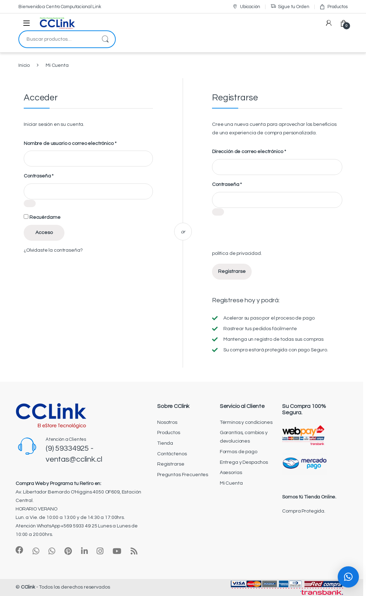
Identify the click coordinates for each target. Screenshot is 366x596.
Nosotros (167, 422)
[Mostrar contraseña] (30, 203)
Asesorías (231, 472)
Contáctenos (172, 453)
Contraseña (38, 176)
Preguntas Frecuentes (182, 474)
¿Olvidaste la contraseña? (53, 250)
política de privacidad (236, 253)
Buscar (105, 39)
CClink (28, 587)
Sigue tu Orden (289, 7)
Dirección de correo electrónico (249, 151)
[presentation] (266, 236)
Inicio (24, 65)
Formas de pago (238, 451)
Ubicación (246, 7)
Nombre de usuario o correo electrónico (70, 143)
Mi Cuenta (231, 483)
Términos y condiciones (246, 422)
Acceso (44, 232)
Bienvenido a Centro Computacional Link (59, 6)
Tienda (165, 443)
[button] (348, 577)
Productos (333, 7)
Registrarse (232, 271)
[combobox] (57, 39)
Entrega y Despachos (244, 462)
